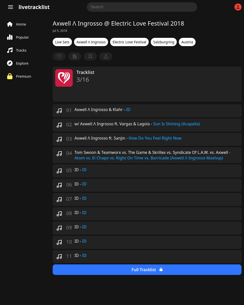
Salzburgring (163, 42)
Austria (187, 42)
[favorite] (59, 56)
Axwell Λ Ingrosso (91, 42)
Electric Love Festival (129, 42)
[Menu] (10, 7)
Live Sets (62, 42)
